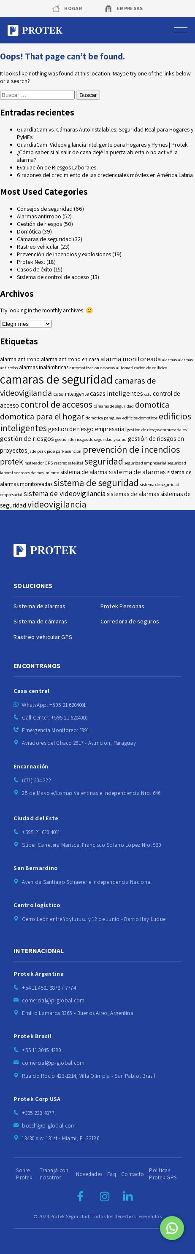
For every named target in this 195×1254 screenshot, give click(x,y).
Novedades (89, 1174)
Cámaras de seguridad (44, 239)
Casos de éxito (34, 269)
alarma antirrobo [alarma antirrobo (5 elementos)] (20, 359)
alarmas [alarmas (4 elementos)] (169, 360)
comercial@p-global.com (53, 1000)
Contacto (132, 1174)
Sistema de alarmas (39, 606)
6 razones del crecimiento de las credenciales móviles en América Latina (105, 175)
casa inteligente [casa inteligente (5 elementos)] (71, 393)
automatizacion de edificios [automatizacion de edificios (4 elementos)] (141, 368)
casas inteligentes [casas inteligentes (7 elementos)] (116, 393)
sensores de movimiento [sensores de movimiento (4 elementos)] (36, 472)
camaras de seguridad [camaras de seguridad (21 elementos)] (56, 379)
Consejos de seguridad (45, 208)
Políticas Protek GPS (162, 1174)
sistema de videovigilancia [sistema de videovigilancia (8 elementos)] (65, 493)
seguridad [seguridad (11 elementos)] (103, 461)
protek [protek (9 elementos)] (11, 461)
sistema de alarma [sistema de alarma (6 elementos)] (84, 472)
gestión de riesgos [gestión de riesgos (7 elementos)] (27, 438)
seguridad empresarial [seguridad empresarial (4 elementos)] (145, 463)
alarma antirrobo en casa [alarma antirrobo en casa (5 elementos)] (70, 359)
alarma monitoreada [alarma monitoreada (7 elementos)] (130, 358)
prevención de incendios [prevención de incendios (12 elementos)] (131, 449)
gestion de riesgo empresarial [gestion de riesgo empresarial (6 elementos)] (87, 429)
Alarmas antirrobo (39, 216)
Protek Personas (122, 606)
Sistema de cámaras (40, 621)
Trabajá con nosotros (54, 1174)
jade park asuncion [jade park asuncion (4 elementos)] (64, 451)
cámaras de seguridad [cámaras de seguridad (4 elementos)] (114, 406)
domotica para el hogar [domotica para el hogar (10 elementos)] (42, 416)
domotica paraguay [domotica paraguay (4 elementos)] (103, 418)
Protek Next (31, 262)
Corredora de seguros (130, 621)
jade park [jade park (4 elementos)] (37, 451)
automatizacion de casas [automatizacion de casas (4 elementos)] (92, 368)
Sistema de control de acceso (53, 277)
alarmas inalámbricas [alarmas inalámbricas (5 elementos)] (43, 367)
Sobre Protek (24, 1174)
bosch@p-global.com (49, 1125)
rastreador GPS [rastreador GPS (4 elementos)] (38, 463)
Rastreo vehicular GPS (43, 637)
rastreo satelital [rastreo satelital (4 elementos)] (68, 463)
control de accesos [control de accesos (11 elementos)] (56, 404)
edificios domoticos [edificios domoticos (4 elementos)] (139, 418)
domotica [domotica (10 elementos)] (152, 404)
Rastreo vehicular (38, 246)
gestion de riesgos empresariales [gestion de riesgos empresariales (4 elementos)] (157, 429)
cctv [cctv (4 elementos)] (148, 394)
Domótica (29, 231)
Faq (111, 1174)
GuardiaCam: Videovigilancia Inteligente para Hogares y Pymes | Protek (102, 144)
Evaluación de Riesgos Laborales (56, 167)
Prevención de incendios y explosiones (64, 254)
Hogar (73, 8)
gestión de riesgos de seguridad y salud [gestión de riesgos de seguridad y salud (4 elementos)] (91, 439)
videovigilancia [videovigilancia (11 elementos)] (57, 504)
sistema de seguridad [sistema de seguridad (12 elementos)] (96, 482)
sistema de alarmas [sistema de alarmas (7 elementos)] (137, 471)
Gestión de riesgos (39, 224)
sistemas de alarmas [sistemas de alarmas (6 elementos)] (133, 494)
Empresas (130, 8)
